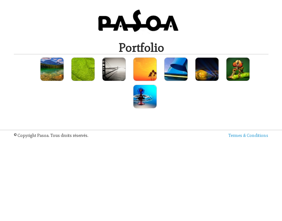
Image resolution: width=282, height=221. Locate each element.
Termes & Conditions (248, 135)
